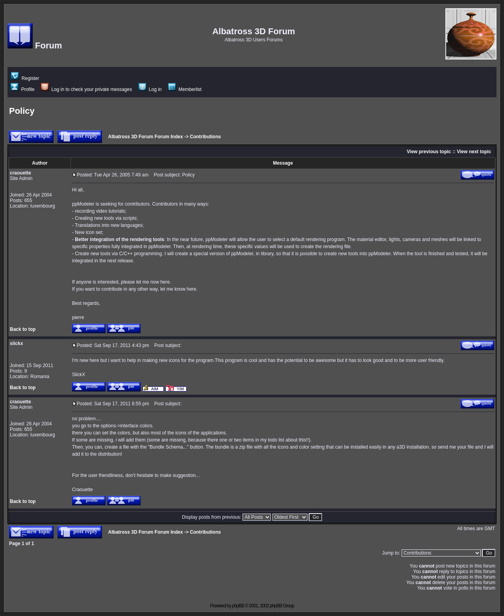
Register (25, 78)
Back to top (22, 329)
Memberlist (185, 89)
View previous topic (429, 151)
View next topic (474, 151)
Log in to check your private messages (86, 89)
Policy (22, 111)
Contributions (205, 136)
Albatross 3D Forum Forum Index (145, 136)
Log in (150, 89)
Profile (22, 89)
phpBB (238, 606)
